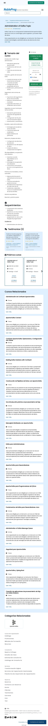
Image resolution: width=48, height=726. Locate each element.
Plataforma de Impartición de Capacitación (20, 674)
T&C (6, 701)
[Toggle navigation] (42, 9)
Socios (7, 687)
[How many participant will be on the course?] (35, 74)
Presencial (35, 80)
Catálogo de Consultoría (13, 660)
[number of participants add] (40, 74)
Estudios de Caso (11, 655)
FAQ (6, 698)
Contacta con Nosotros (36, 3)
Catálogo (8, 636)
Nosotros (8, 682)
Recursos (8, 644)
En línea (34, 77)
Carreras (8, 695)
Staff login (24, 725)
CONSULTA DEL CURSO (35, 57)
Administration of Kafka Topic (27, 22)
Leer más (7, 42)
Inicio (7, 20)
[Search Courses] (23, 13)
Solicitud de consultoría (13, 657)
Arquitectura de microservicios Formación (19, 20)
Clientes (7, 690)
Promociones (9, 638)
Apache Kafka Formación (13, 22)
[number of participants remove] (30, 74)
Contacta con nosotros (37, 722)
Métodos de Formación (13, 641)
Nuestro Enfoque (10, 652)
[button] (41, 271)
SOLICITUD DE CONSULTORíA (35, 64)
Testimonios (9, 693)
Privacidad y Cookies (24, 722)
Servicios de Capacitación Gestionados (18, 671)
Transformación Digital (13, 668)
